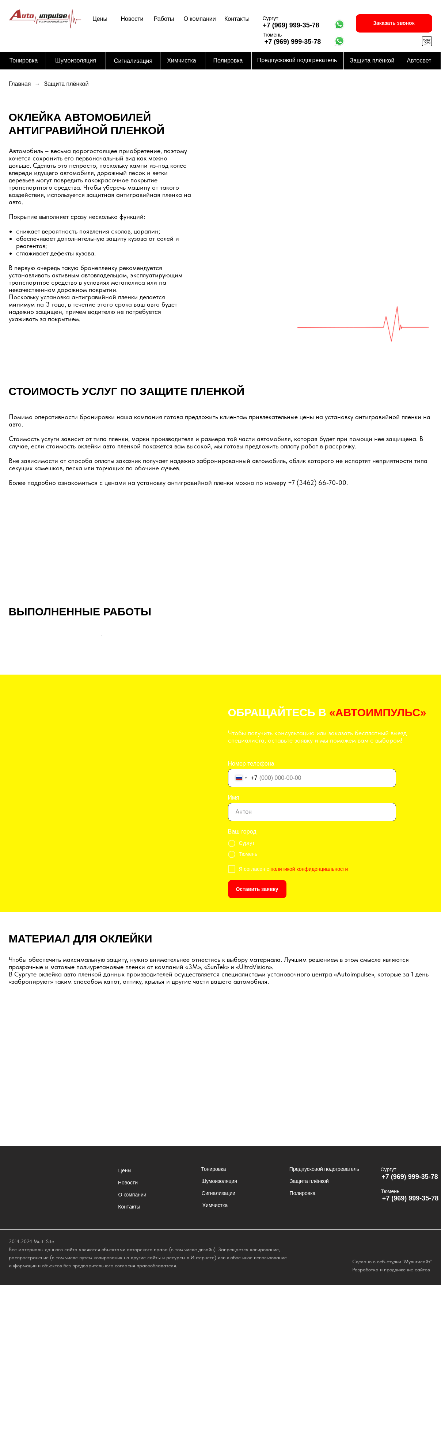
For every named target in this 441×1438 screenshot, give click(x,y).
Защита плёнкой (372, 60)
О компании (199, 19)
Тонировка (23, 60)
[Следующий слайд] (420, 712)
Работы (164, 19)
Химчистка (181, 60)
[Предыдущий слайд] (20, 712)
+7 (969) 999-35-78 (291, 25)
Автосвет (419, 60)
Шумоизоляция (75, 60)
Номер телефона (251, 917)
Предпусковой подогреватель (297, 60)
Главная (20, 84)
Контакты (237, 19)
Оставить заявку (257, 1042)
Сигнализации (218, 1346)
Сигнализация (133, 61)
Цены (99, 19)
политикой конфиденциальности (309, 1022)
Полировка (228, 60)
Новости (132, 19)
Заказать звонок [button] (393, 23)
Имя (233, 951)
